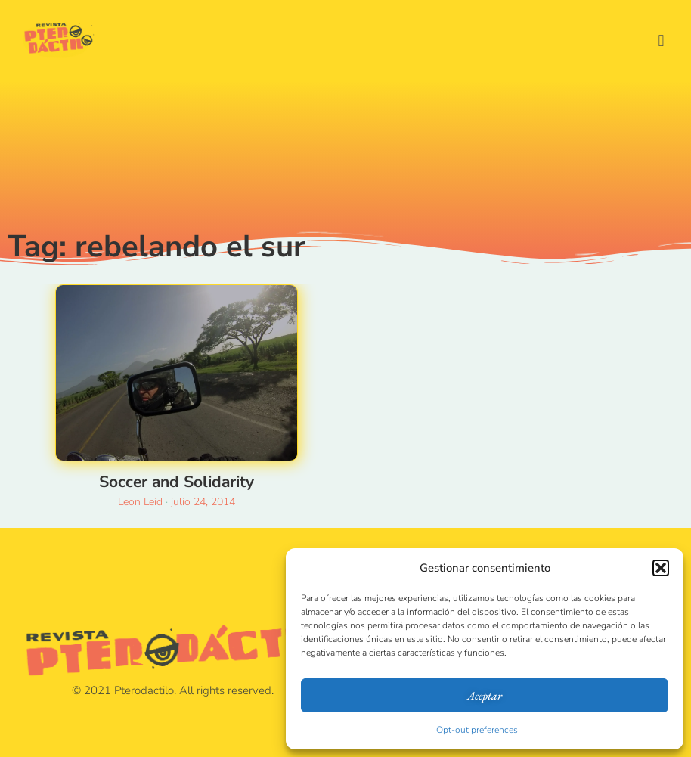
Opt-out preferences (477, 730)
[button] (660, 568)
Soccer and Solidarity (176, 481)
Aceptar (484, 695)
